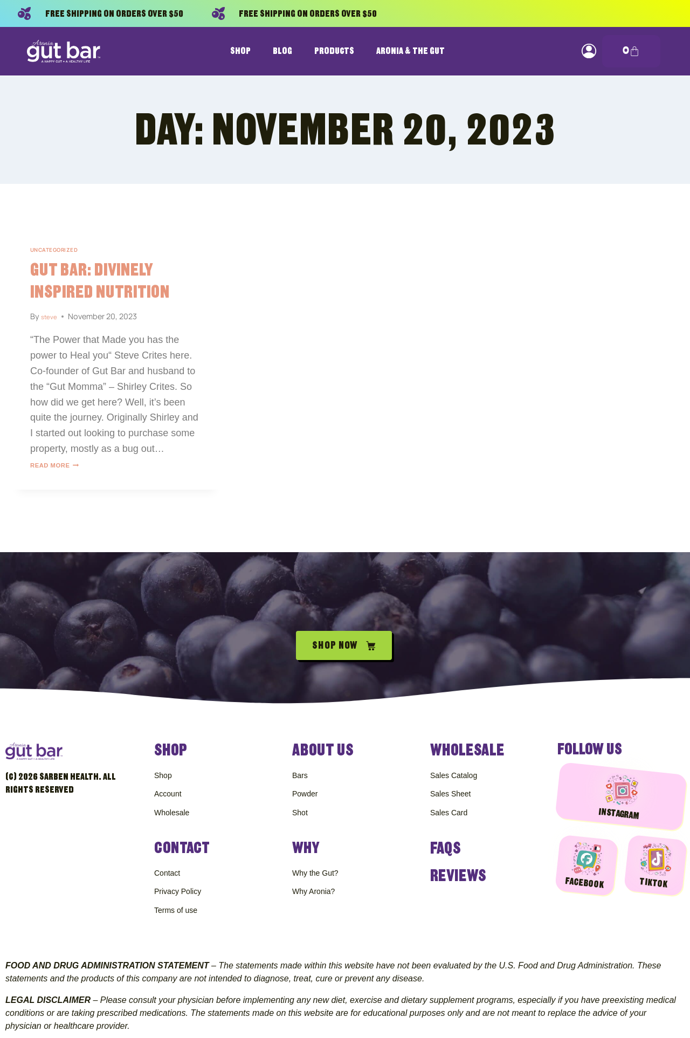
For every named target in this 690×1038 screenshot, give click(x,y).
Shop (240, 51)
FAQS (445, 837)
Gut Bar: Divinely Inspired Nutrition (108, 280)
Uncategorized (60, 249)
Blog (282, 51)
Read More (61, 464)
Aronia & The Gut (410, 51)
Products (334, 51)
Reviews (457, 864)
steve (51, 316)
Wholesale (465, 729)
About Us (321, 729)
